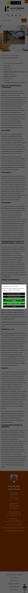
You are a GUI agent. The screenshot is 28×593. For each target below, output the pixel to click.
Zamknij (14, 306)
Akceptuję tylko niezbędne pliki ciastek (14, 300)
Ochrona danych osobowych (14, 293)
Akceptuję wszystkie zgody (14, 303)
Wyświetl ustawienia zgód (14, 296)
